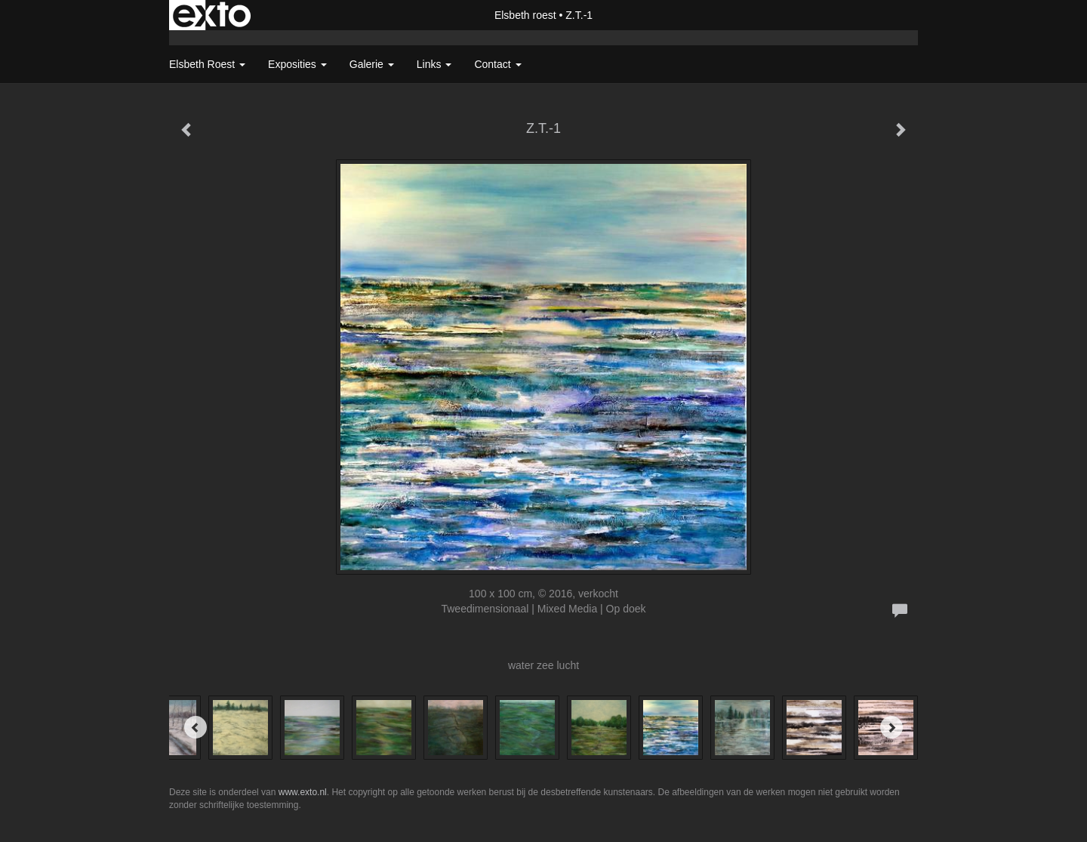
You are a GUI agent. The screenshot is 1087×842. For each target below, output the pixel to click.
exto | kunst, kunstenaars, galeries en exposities (211, 15)
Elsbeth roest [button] (207, 64)
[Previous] (195, 727)
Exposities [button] (297, 64)
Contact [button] (497, 64)
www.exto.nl (303, 792)
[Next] (891, 727)
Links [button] (434, 64)
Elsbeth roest (525, 15)
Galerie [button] (372, 64)
